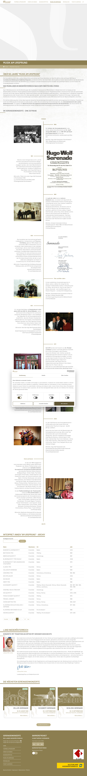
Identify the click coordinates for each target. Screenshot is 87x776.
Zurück (6, 619)
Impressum (15, 770)
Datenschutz (22, 770)
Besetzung (32, 547)
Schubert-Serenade (47, 708)
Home (4, 745)
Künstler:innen (32, 2)
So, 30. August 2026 (22, 711)
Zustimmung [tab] (22, 375)
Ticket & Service (76, 2)
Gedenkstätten (43, 2)
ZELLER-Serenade (20, 708)
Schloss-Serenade (75, 708)
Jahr (71, 547)
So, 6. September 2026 (49, 711)
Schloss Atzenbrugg (49, 712)
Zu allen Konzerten (43, 724)
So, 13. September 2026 (76, 711)
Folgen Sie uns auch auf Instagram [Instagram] (12, 742)
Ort (37, 547)
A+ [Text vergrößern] (42, 744)
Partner (28, 770)
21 (25, 619)
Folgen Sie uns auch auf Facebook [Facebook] (12, 740)
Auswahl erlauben (43, 403)
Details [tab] (43, 375)
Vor (28, 619)
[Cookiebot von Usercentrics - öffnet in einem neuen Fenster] (68, 371)
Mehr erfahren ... (24, 715)
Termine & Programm (20, 2)
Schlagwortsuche (8, 538)
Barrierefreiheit (7, 770)
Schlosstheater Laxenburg (74, 712)
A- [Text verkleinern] (34, 744)
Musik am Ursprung (55, 2)
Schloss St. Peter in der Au (20, 712)
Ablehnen (22, 403)
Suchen (22, 541)
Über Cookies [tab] (64, 375)
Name (4, 547)
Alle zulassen (64, 403)
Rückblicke (66, 2)
